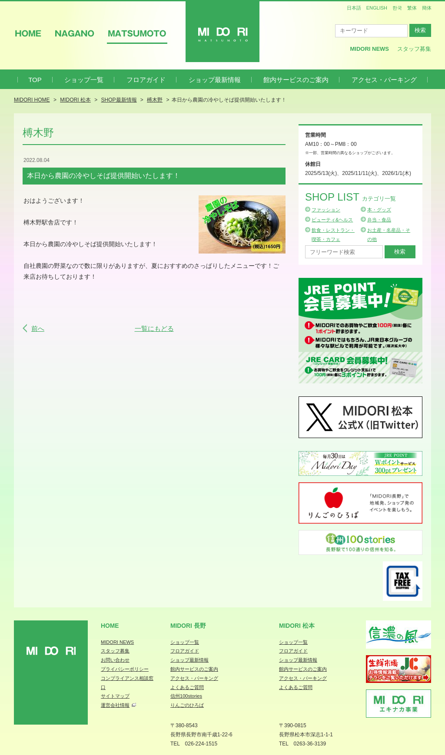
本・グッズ (379, 209)
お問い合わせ (115, 660)
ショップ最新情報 (215, 79)
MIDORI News (369, 49)
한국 (397, 7)
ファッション (326, 209)
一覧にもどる (154, 328)
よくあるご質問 (187, 687)
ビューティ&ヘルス (332, 219)
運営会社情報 (115, 705)
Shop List (350, 197)
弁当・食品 (379, 219)
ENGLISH (376, 7)
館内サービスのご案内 (296, 79)
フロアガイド (146, 79)
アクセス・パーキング (384, 79)
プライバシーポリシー (125, 669)
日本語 (354, 7)
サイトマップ (115, 696)
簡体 (427, 7)
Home (110, 625)
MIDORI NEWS (117, 642)
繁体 (412, 7)
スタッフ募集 (414, 49)
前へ (37, 328)
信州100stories (186, 696)
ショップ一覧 (83, 79)
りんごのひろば (187, 705)
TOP (35, 79)
